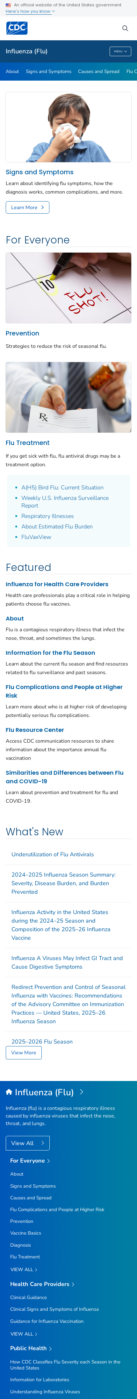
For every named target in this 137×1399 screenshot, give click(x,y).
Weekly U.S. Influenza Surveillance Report (65, 501)
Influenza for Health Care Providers (57, 584)
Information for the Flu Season (50, 653)
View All (23, 1143)
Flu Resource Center (35, 730)
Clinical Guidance (28, 1297)
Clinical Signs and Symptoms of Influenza (54, 1309)
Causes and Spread (98, 71)
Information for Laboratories (39, 1379)
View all (24, 1270)
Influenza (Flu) (27, 51)
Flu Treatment (28, 442)
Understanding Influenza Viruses (45, 1392)
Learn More (24, 207)
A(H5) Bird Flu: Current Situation (62, 487)
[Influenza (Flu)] (68, 1093)
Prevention (22, 333)
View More (23, 1052)
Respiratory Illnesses (47, 516)
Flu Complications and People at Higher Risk (64, 691)
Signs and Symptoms (48, 71)
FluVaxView (36, 537)
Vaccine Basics (25, 1233)
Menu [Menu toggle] (120, 51)
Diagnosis (20, 1245)
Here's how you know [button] (30, 11)
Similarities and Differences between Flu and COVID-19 (65, 777)
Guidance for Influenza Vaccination (47, 1321)
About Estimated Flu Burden (57, 526)
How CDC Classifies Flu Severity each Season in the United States (65, 1365)
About (12, 71)
